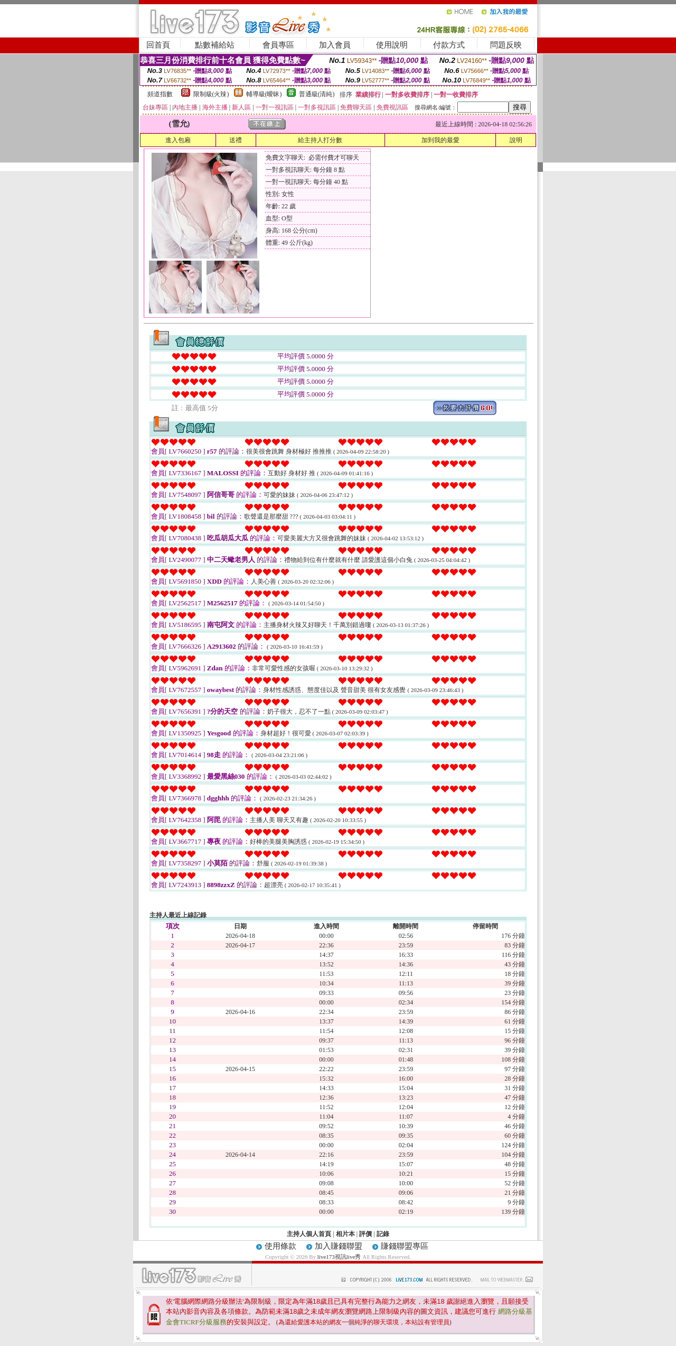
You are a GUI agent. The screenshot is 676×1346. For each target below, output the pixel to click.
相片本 (345, 1234)
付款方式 (449, 45)
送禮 (235, 140)
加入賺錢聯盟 (338, 1246)
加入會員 (335, 45)
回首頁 (158, 45)
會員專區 (278, 45)
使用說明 (392, 45)
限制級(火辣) (211, 94)
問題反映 (506, 45)
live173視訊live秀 (339, 1256)
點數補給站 (214, 45)
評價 (365, 1234)
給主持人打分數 (320, 140)
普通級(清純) (317, 94)
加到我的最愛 (440, 140)
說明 (516, 140)
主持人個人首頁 (309, 1234)
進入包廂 (178, 140)
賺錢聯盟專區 (404, 1246)
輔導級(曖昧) (264, 94)
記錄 (383, 1234)
